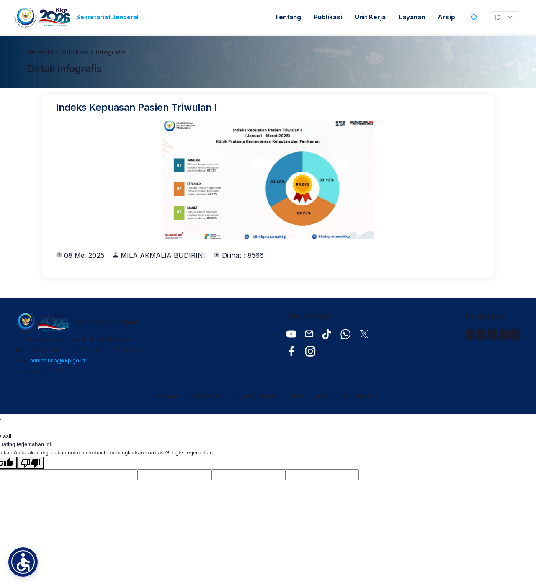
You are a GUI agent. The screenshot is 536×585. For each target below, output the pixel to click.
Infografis (111, 52)
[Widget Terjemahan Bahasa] (504, 17)
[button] (23, 562)
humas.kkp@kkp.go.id (57, 360)
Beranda (40, 52)
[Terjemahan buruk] (30, 463)
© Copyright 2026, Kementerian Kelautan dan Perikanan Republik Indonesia (268, 395)
